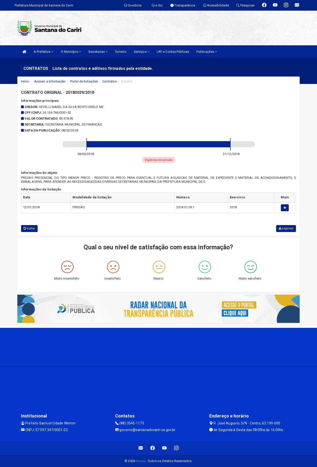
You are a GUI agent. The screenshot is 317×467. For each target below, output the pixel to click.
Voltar (29, 228)
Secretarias (97, 51)
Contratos (109, 81)
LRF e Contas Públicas (173, 51)
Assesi (141, 461)
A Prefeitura (43, 51)
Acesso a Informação (50, 81)
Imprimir (286, 228)
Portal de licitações (84, 81)
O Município (71, 51)
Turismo (121, 51)
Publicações (206, 51)
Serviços (141, 51)
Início (25, 81)
